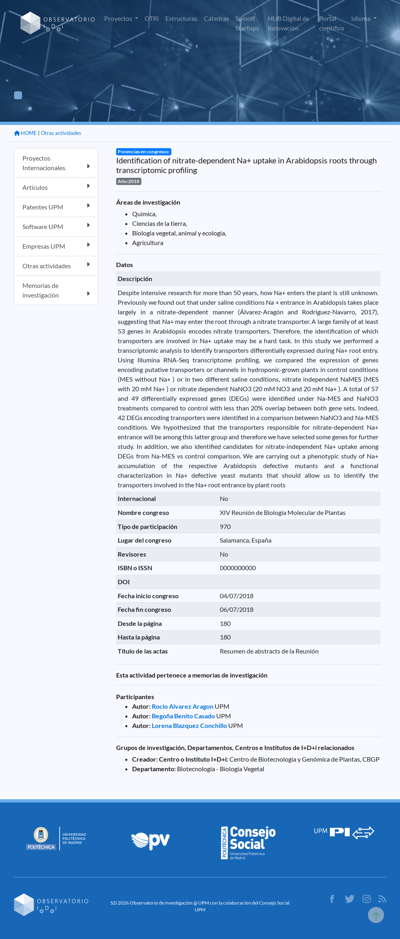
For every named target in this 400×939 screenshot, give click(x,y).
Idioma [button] (361, 18)
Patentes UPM (56, 206)
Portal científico (331, 23)
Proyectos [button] (118, 18)
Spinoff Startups (247, 23)
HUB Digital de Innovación (288, 23)
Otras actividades (61, 133)
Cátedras (216, 18)
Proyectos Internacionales (56, 162)
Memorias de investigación (56, 290)
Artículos (56, 187)
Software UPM (56, 226)
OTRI (152, 18)
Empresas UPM (56, 245)
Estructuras (181, 18)
